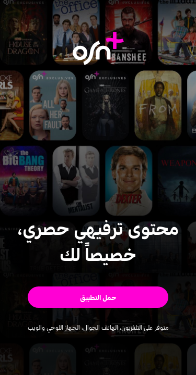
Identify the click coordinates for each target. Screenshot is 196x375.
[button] (98, 297)
